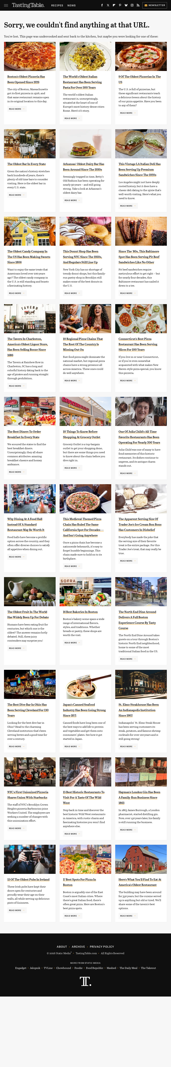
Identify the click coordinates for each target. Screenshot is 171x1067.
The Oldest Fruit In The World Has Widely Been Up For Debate (28, 671)
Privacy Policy (102, 1017)
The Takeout (148, 1038)
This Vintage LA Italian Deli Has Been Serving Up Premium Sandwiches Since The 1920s (139, 180)
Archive (78, 1017)
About (62, 1017)
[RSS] (138, 6)
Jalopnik (35, 1038)
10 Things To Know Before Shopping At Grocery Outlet (80, 469)
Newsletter (154, 5)
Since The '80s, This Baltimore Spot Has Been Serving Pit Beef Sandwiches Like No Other (138, 278)
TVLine (48, 1038)
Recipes (57, 5)
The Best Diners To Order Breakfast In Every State (24, 469)
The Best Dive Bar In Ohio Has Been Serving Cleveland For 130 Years (28, 764)
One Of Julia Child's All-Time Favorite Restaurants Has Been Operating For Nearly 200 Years (139, 475)
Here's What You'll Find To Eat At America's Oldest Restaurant (139, 949)
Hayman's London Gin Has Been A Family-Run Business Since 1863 (139, 857)
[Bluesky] (126, 6)
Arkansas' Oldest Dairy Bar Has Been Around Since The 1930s (83, 174)
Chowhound (63, 1038)
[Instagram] (132, 6)
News (71, 5)
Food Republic (94, 1038)
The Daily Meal (128, 1038)
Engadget (20, 1038)
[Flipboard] (114, 6)
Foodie (78, 1038)
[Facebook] (102, 6)
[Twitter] (108, 6)
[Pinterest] (120, 6)
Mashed (111, 1038)
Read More (15, 114)
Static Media (63, 1023)
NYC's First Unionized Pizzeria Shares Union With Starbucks (27, 857)
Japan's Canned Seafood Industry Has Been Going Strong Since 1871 (84, 764)
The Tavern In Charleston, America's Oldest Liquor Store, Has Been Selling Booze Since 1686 (27, 376)
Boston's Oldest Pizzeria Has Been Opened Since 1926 (24, 82)
